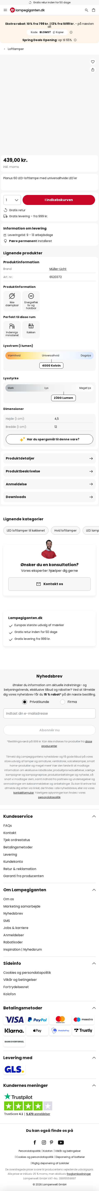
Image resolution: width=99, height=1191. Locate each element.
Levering (10, 854)
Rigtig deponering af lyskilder (50, 1163)
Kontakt (9, 832)
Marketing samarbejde (21, 906)
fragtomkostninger (79, 1174)
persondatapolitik (49, 797)
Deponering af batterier (70, 1157)
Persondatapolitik (30, 1151)
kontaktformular (23, 792)
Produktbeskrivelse (23, 471)
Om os (8, 899)
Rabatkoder (13, 942)
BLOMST (47, 32)
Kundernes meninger (25, 1085)
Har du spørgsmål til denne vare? (53, 439)
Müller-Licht (58, 269)
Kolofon (9, 994)
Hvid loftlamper (65, 530)
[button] (93, 62)
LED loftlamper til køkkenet (26, 530)
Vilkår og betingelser (20, 979)
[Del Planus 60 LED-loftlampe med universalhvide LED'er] (93, 69)
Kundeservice (18, 816)
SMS (6, 920)
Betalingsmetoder (18, 847)
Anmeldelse (16, 484)
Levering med (17, 1058)
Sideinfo (12, 963)
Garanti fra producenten (23, 876)
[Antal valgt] (12, 200)
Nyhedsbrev (13, 913)
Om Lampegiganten (24, 890)
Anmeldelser (13, 935)
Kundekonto (13, 861)
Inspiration (12, 949)
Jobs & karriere (15, 927)
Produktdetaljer (20, 458)
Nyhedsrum (32, 949)
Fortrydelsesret (16, 987)
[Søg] (86, 10)
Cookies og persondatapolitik (27, 972)
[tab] (49, 846)
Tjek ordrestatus (16, 840)
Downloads (16, 496)
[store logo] (30, 10)
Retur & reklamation (19, 868)
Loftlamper (16, 49)
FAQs (7, 825)
